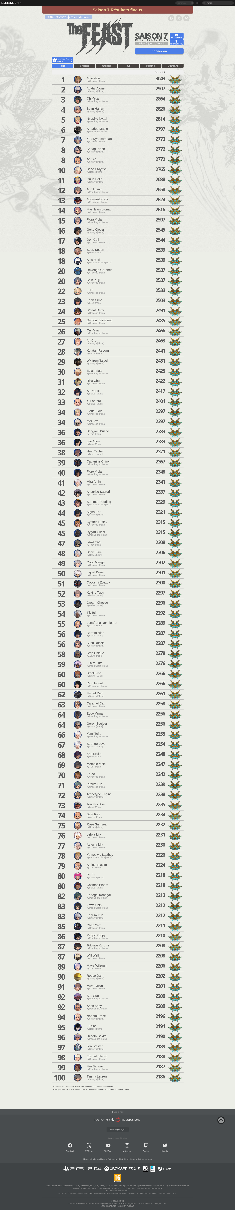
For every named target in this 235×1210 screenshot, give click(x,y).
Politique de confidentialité (117, 1159)
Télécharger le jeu (117, 1129)
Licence (86, 1159)
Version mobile (119, 1112)
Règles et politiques (98, 1159)
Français (210, 3)
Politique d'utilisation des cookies (140, 1159)
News (90, 1151)
